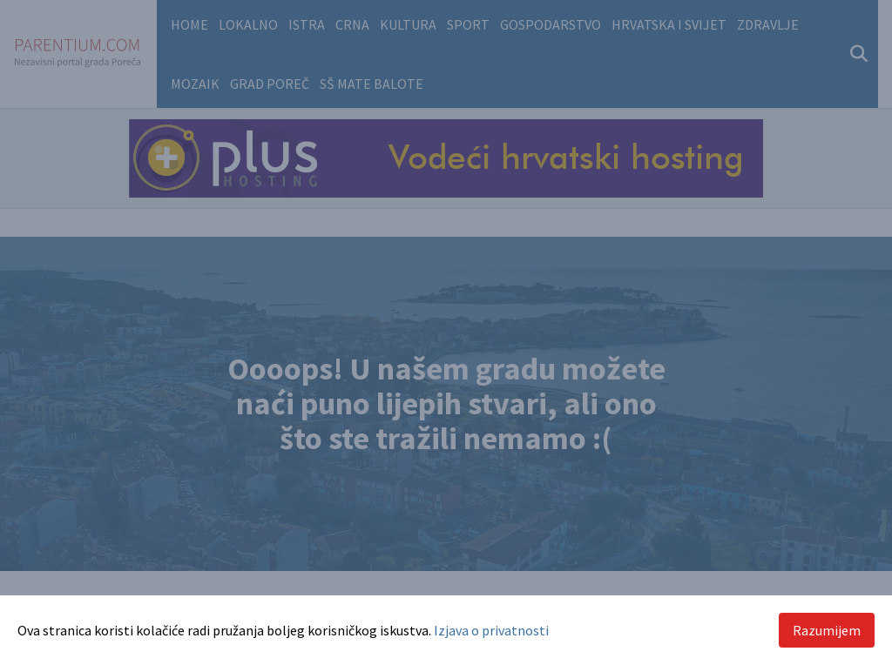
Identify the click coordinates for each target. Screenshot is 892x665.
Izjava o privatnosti (491, 630)
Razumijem (827, 630)
